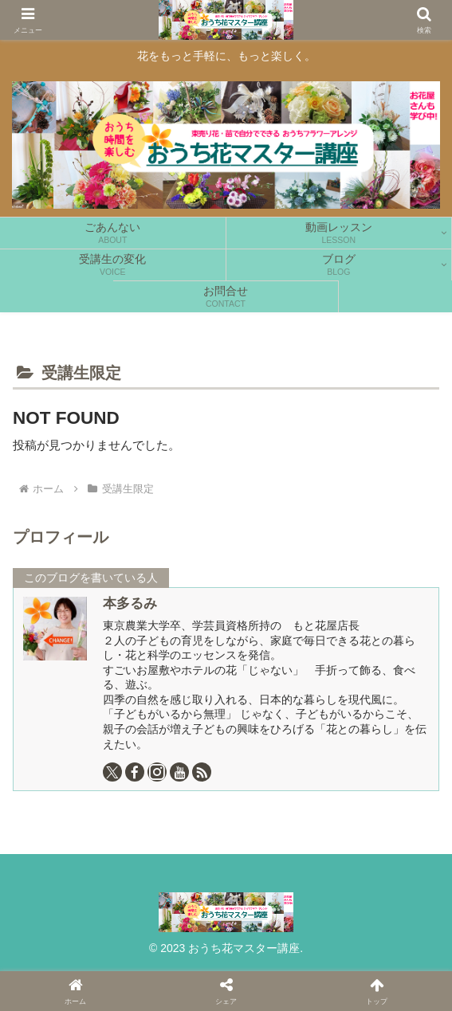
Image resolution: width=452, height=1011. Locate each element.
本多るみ (130, 603)
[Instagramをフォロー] (157, 772)
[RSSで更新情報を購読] (201, 772)
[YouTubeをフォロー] (179, 772)
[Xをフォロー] (112, 772)
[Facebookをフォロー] (134, 772)
